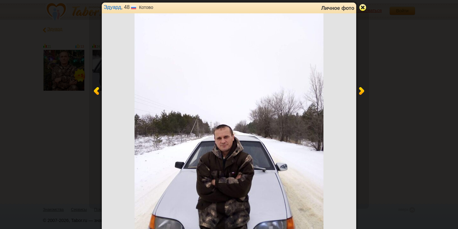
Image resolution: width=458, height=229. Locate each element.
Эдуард (112, 7)
